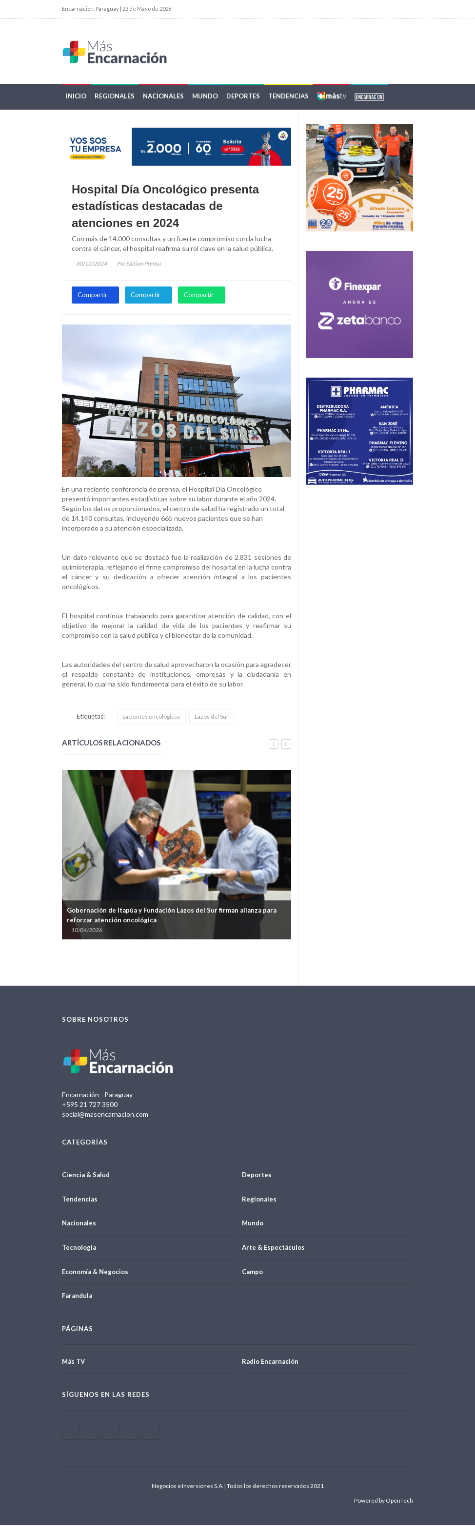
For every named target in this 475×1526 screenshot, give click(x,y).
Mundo (205, 97)
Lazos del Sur (212, 718)
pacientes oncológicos (151, 718)
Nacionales (163, 97)
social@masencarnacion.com (105, 1115)
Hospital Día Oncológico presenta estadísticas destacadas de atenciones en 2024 (165, 207)
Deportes (243, 97)
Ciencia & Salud (86, 1176)
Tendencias (288, 97)
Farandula (77, 1297)
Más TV (73, 1362)
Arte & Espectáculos (273, 1249)
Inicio (76, 97)
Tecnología (79, 1249)
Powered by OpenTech (383, 1501)
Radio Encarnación (270, 1362)
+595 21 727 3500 (90, 1106)
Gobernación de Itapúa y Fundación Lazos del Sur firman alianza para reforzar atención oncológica (172, 916)
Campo (252, 1273)
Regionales (115, 97)
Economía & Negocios (95, 1273)
